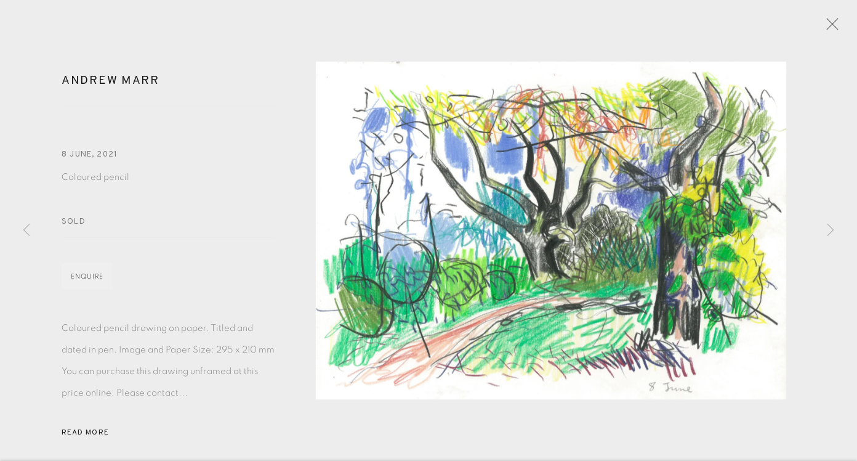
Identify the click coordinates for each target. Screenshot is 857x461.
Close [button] (833, 27)
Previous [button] (26, 230)
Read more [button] (85, 438)
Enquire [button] (87, 282)
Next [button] (830, 230)
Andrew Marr (110, 86)
